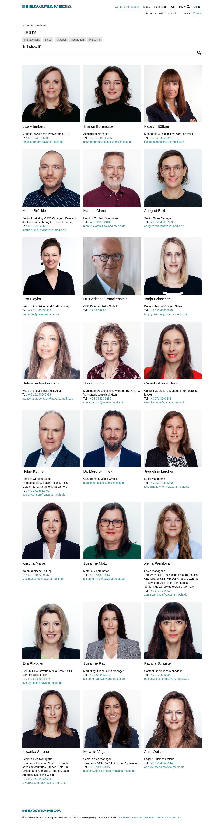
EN (200, 6)
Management (32, 39)
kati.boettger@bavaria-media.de (164, 141)
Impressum (175, 817)
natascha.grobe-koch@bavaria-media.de (47, 398)
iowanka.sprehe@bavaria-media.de (44, 782)
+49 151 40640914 (161, 763)
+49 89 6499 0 (97, 310)
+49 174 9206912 (38, 226)
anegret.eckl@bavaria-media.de (164, 226)
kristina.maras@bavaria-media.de (43, 578)
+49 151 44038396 (100, 137)
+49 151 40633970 (161, 310)
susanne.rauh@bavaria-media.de (104, 678)
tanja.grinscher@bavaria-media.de (165, 314)
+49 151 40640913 (39, 394)
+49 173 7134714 (160, 590)
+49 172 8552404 (99, 222)
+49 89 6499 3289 (99, 398)
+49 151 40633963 (161, 222)
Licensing (160, 6)
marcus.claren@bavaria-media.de (104, 226)
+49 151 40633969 (39, 310)
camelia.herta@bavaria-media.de (165, 402)
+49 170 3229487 (38, 574)
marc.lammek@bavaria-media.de (104, 482)
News (187, 13)
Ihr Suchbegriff (31, 46)
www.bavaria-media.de (130, 817)
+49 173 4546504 (160, 674)
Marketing (95, 39)
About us (151, 13)
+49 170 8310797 (99, 766)
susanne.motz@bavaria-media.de (104, 578)
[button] (184, 7)
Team (172, 6)
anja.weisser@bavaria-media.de (164, 766)
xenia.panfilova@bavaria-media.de (165, 594)
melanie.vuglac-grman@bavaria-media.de (109, 770)
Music (146, 6)
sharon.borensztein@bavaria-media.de (107, 141)
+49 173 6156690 (38, 137)
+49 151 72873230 (161, 482)
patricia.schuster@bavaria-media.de (166, 678)
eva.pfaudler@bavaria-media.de (42, 682)
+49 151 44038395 (39, 778)
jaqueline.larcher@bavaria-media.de (166, 486)
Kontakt (197, 13)
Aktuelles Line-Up (168, 13)
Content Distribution (127, 6)
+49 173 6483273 (99, 674)
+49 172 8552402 (38, 490)
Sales (48, 39)
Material (61, 39)
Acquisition (77, 39)
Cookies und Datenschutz (155, 817)
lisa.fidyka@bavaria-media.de (40, 314)
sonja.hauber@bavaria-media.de (103, 402)
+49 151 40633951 (161, 137)
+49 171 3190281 (160, 398)
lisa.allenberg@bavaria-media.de (42, 141)
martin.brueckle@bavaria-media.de (44, 230)
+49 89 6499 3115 (38, 678)
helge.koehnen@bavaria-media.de (43, 494)
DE (195, 6)
